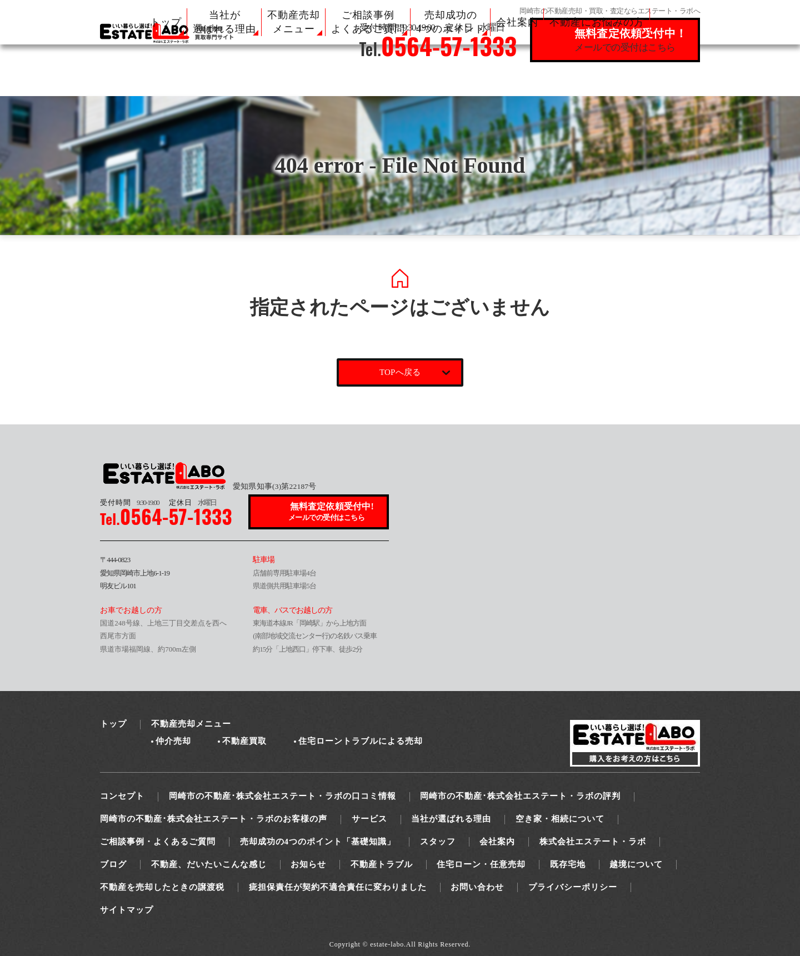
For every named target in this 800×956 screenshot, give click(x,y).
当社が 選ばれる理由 (224, 21)
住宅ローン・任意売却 (481, 864)
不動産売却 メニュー (293, 21)
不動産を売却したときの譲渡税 (162, 887)
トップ (166, 22)
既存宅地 (568, 864)
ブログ (113, 864)
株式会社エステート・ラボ (592, 841)
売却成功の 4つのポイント (450, 21)
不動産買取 (244, 741)
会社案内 (517, 22)
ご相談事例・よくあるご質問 (158, 841)
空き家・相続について (560, 818)
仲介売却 (173, 741)
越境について (636, 864)
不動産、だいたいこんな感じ (209, 864)
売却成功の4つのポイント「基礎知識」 (318, 841)
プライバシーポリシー (572, 887)
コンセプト (122, 796)
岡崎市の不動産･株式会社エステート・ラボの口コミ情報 (282, 796)
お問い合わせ (477, 887)
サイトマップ (126, 909)
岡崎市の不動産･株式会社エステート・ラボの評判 (520, 796)
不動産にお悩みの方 (596, 22)
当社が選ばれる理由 (451, 818)
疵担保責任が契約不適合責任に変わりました (338, 887)
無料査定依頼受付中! (332, 512)
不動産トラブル (382, 864)
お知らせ (308, 864)
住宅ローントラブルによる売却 (360, 741)
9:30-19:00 (129, 502)
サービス (369, 818)
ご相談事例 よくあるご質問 (368, 21)
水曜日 (193, 502)
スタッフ (438, 841)
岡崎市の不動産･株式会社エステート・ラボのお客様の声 (213, 818)
